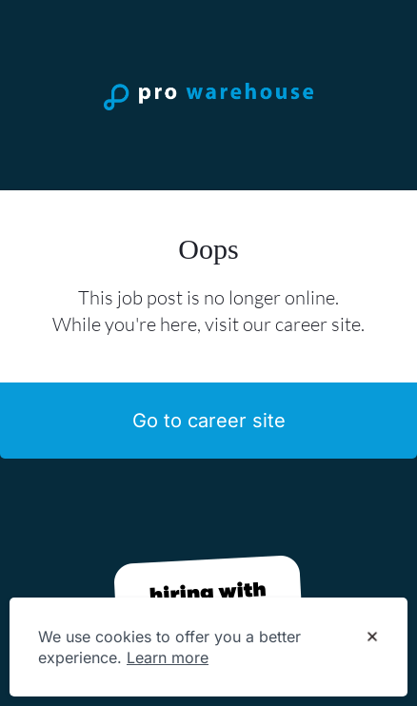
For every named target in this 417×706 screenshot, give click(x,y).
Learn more (167, 657)
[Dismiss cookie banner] (372, 637)
